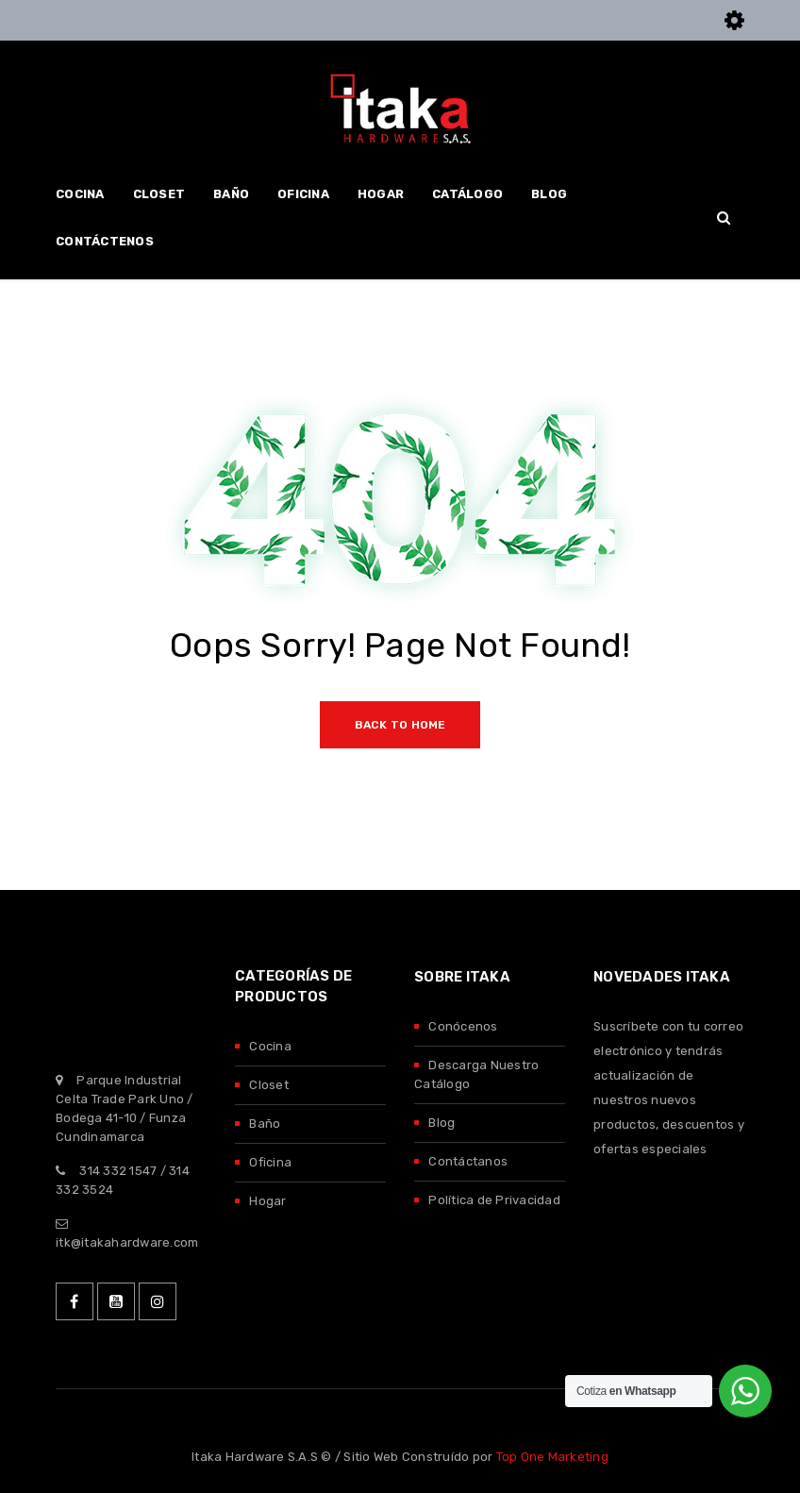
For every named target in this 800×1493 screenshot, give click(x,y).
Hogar (267, 1201)
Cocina (270, 1046)
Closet (269, 1085)
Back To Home (400, 724)
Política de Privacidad (494, 1200)
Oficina (270, 1162)
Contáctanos (468, 1161)
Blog (441, 1123)
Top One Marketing (552, 1457)
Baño (264, 1123)
